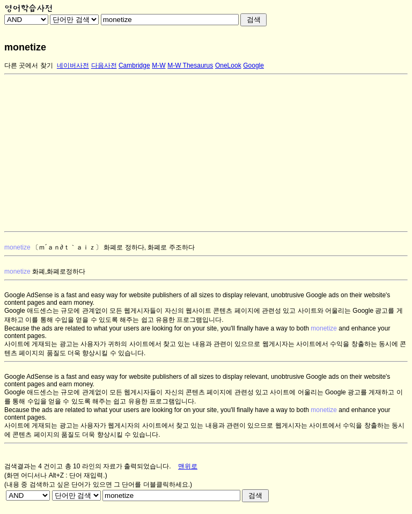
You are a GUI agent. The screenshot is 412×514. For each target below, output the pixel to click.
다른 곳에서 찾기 (28, 65)
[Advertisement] (206, 153)
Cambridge (134, 65)
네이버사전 (73, 65)
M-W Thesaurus (190, 65)
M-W (158, 65)
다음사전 (104, 65)
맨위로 (187, 466)
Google (253, 65)
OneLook (228, 65)
